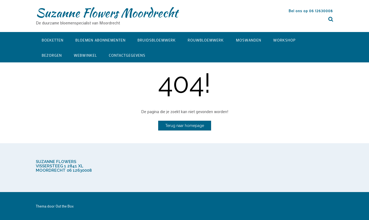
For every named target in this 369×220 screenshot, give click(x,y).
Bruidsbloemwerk (157, 40)
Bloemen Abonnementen (100, 40)
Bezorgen (52, 55)
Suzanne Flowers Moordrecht (107, 12)
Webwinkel (85, 55)
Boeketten (52, 40)
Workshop (284, 40)
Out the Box (65, 206)
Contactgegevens (127, 55)
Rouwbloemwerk (206, 40)
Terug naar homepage (184, 125)
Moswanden (248, 40)
